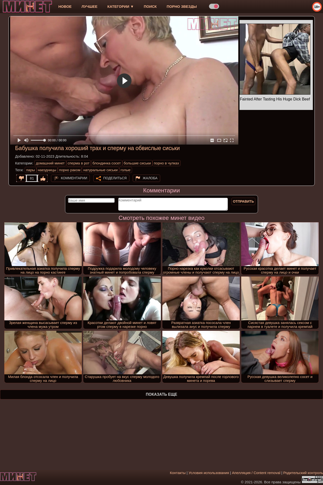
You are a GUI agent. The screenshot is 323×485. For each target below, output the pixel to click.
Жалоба (150, 178)
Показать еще (161, 394)
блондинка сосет (106, 163)
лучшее (89, 6)
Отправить (243, 201)
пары (30, 170)
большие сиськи (137, 163)
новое (65, 6)
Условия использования (209, 473)
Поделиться (115, 178)
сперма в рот (79, 163)
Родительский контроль (303, 473)
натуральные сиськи (100, 170)
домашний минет (50, 163)
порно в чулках (166, 163)
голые (126, 170)
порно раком (70, 170)
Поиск (150, 6)
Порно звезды (182, 6)
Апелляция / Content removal (256, 473)
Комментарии (74, 178)
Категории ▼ (121, 6)
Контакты (178, 473)
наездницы (47, 170)
